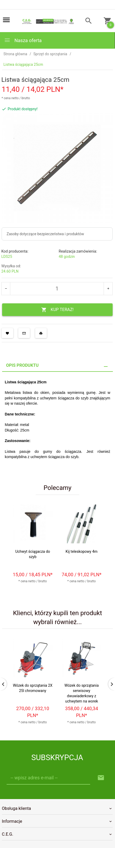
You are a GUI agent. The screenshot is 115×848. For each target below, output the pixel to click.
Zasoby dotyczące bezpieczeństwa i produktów (45, 234)
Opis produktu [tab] (22, 365)
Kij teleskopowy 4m (82, 551)
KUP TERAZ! (57, 310)
